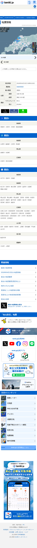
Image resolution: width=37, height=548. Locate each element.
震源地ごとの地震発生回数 (10, 290)
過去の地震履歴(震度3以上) (10, 281)
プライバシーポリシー (16, 529)
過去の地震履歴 (6, 277)
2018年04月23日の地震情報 (11, 272)
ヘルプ (26, 532)
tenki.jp (7, 2)
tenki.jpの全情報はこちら (20, 447)
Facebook (14, 112)
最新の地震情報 (6, 268)
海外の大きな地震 (7, 286)
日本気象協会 (21, 534)
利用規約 (5, 529)
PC (23, 524)
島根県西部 (20, 87)
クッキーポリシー (28, 529)
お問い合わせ (19, 532)
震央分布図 (5, 299)
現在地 (35, 8)
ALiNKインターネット (21, 537)
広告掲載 (11, 532)
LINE (22, 112)
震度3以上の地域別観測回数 (11, 295)
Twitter (5, 112)
